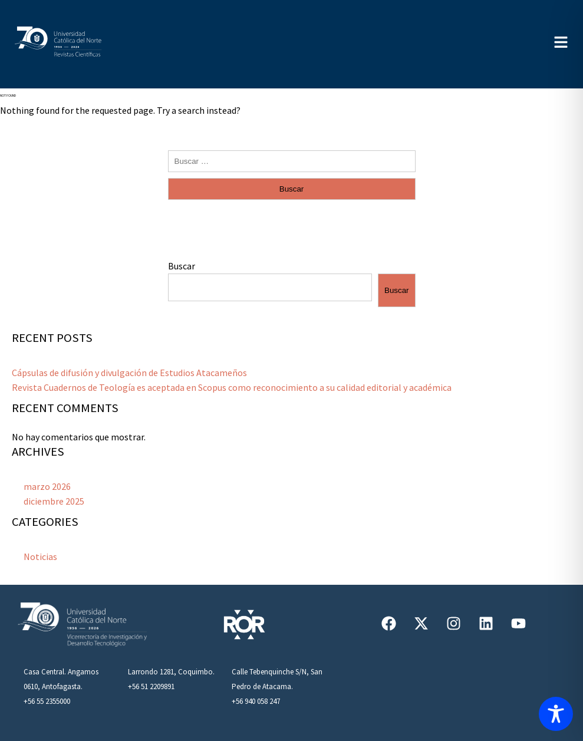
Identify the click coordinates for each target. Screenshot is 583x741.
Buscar (181, 266)
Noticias (40, 556)
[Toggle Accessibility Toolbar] (556, 714)
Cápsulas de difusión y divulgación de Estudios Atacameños (129, 372)
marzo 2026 (47, 486)
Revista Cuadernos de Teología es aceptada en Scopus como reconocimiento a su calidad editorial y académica (232, 387)
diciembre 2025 (54, 501)
